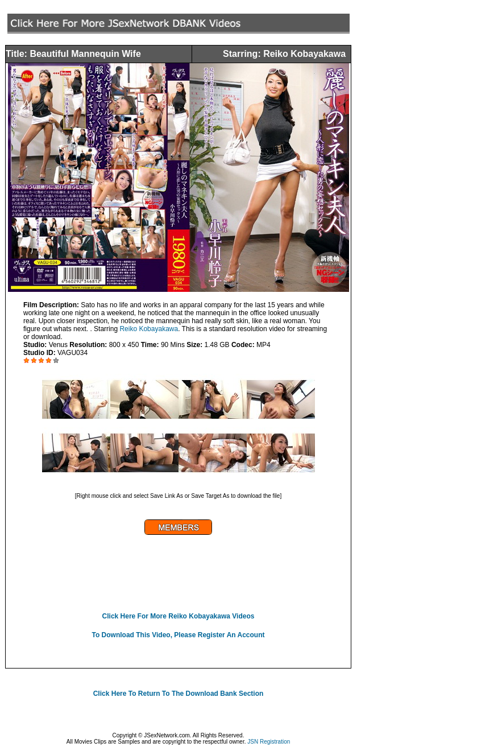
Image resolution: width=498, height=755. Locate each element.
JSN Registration (268, 742)
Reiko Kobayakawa (148, 329)
